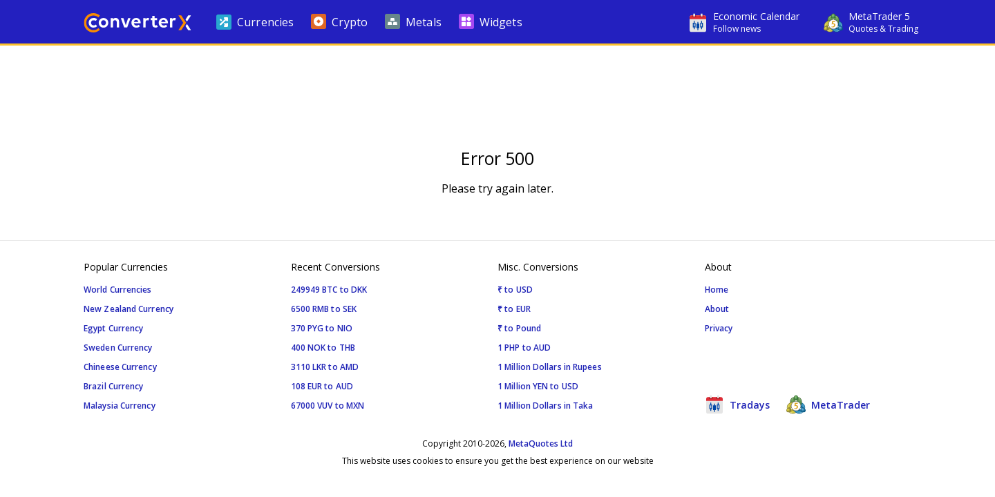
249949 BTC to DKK (329, 289)
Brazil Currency (114, 386)
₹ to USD (515, 289)
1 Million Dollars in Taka (546, 405)
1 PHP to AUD (524, 347)
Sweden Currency (118, 347)
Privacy (719, 328)
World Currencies (118, 289)
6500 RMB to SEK (324, 309)
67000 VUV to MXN (328, 405)
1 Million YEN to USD (538, 386)
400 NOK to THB (323, 347)
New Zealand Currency (128, 309)
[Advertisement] (497, 86)
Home (716, 289)
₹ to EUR (514, 309)
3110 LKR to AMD (325, 367)
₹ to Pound (519, 328)
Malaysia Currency (119, 405)
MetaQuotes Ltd (541, 443)
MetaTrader (828, 404)
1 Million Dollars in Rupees (550, 367)
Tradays (737, 404)
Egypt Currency (113, 328)
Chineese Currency (120, 367)
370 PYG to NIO (321, 328)
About (717, 309)
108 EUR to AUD (322, 386)
